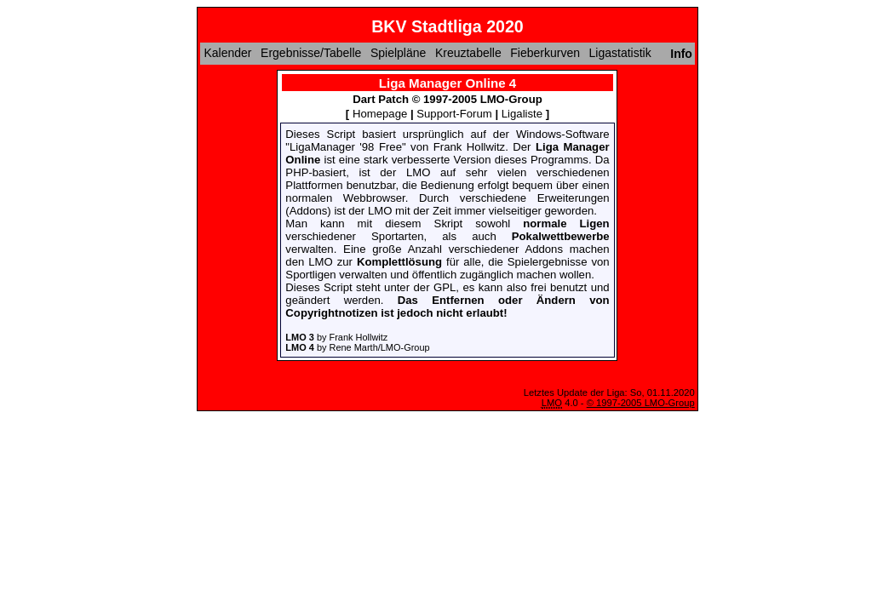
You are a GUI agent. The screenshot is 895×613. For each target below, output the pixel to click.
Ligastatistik (620, 53)
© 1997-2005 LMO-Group (641, 403)
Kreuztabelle (468, 53)
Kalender (227, 53)
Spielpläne (398, 53)
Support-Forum (453, 113)
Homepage (380, 113)
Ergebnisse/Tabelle (311, 53)
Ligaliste (522, 113)
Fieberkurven (545, 53)
